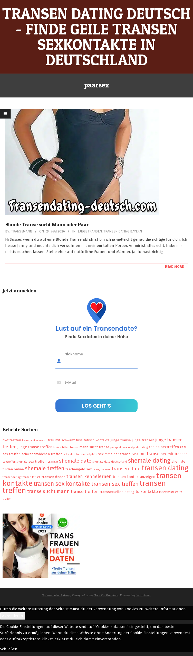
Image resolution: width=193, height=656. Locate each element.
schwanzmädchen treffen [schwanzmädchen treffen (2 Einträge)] (42, 454)
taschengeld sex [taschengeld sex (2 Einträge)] (78, 469)
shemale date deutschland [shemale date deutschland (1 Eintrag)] (109, 461)
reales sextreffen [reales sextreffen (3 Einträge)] (164, 447)
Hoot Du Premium (106, 595)
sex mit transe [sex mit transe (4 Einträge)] (146, 453)
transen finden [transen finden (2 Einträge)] (53, 477)
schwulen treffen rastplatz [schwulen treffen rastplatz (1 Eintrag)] (80, 454)
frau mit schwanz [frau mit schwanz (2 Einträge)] (61, 440)
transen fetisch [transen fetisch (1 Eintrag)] (31, 477)
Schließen (8, 649)
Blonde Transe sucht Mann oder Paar (47, 225)
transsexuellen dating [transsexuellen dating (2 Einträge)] (117, 492)
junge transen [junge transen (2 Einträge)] (143, 440)
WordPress (143, 595)
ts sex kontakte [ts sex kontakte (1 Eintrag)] (169, 492)
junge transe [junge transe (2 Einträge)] (121, 440)
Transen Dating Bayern (122, 231)
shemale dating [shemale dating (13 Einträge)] (149, 460)
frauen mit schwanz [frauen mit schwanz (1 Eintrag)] (34, 440)
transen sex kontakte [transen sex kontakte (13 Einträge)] (61, 483)
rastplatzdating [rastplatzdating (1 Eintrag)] (138, 447)
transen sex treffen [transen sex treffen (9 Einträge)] (115, 484)
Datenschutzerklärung (56, 595)
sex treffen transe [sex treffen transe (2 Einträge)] (43, 461)
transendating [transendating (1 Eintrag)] (12, 477)
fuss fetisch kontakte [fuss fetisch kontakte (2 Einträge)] (93, 440)
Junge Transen (90, 231)
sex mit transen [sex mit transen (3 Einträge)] (174, 454)
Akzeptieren (12, 616)
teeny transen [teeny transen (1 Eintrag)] (102, 469)
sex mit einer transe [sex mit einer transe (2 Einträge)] (114, 454)
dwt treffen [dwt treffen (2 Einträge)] (12, 440)
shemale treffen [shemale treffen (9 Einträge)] (44, 468)
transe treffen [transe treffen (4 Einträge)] (85, 491)
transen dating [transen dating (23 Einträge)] (165, 468)
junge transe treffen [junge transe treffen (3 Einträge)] (34, 447)
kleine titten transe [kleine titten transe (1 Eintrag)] (65, 447)
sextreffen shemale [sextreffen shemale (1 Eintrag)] (15, 461)
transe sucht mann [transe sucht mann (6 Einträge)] (48, 491)
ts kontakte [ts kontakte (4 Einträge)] (147, 491)
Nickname (73, 353)
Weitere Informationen (165, 609)
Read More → (176, 266)
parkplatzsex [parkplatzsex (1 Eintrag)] (118, 447)
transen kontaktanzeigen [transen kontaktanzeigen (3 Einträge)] (134, 476)
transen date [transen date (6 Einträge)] (126, 469)
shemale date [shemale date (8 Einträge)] (75, 461)
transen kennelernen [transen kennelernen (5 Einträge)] (89, 476)
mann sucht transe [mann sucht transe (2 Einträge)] (94, 447)
